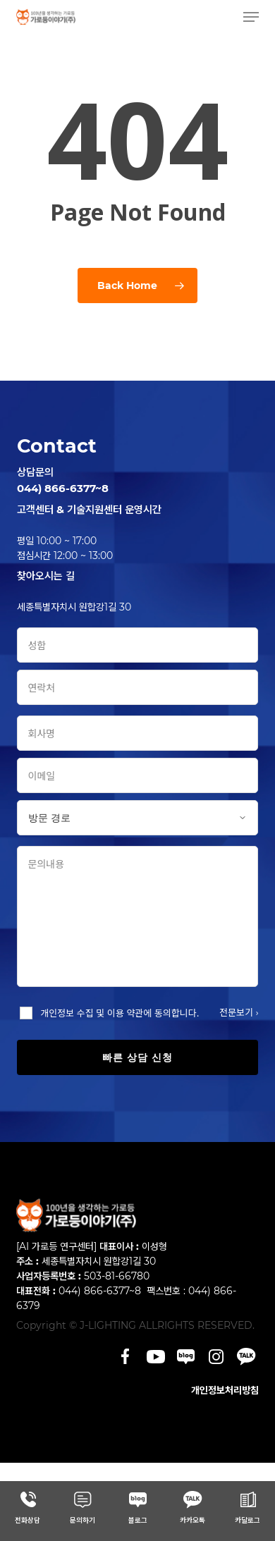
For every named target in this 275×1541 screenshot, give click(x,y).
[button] (251, 17)
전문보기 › (238, 1012)
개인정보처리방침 (225, 1390)
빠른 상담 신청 (138, 1057)
